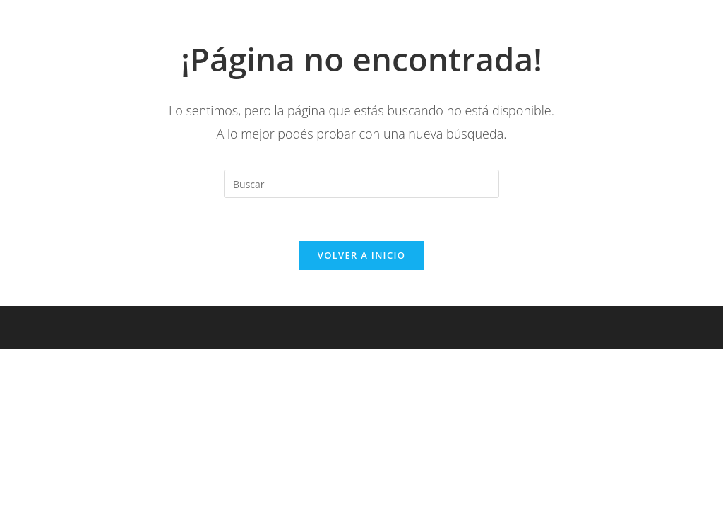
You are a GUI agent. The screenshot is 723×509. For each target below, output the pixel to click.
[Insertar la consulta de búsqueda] (361, 184)
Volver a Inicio (361, 255)
